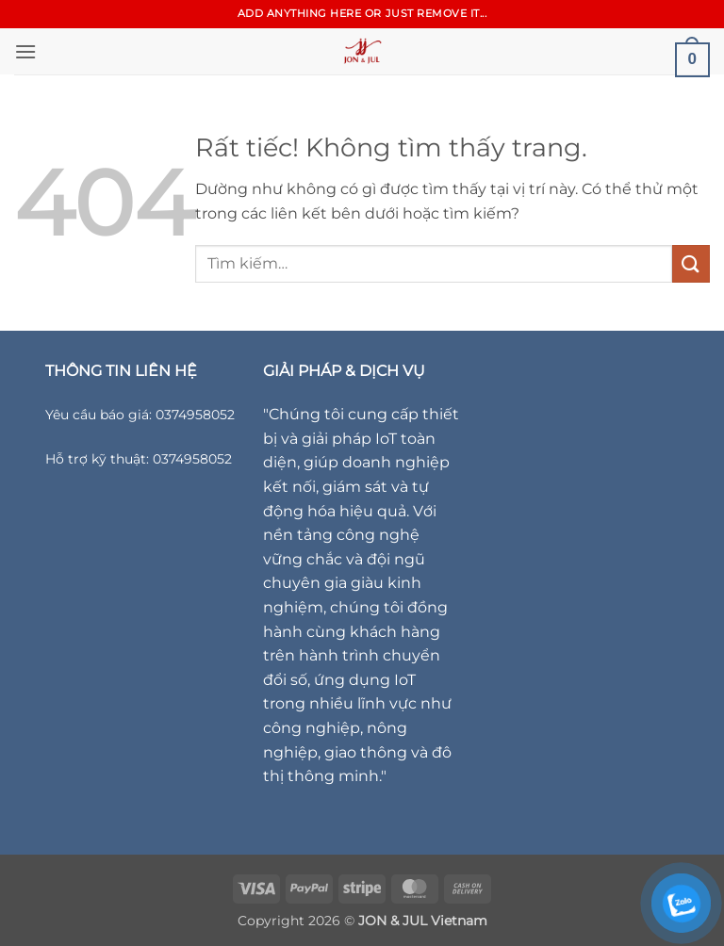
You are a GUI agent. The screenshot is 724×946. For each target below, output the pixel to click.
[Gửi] (691, 263)
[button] (25, 51)
